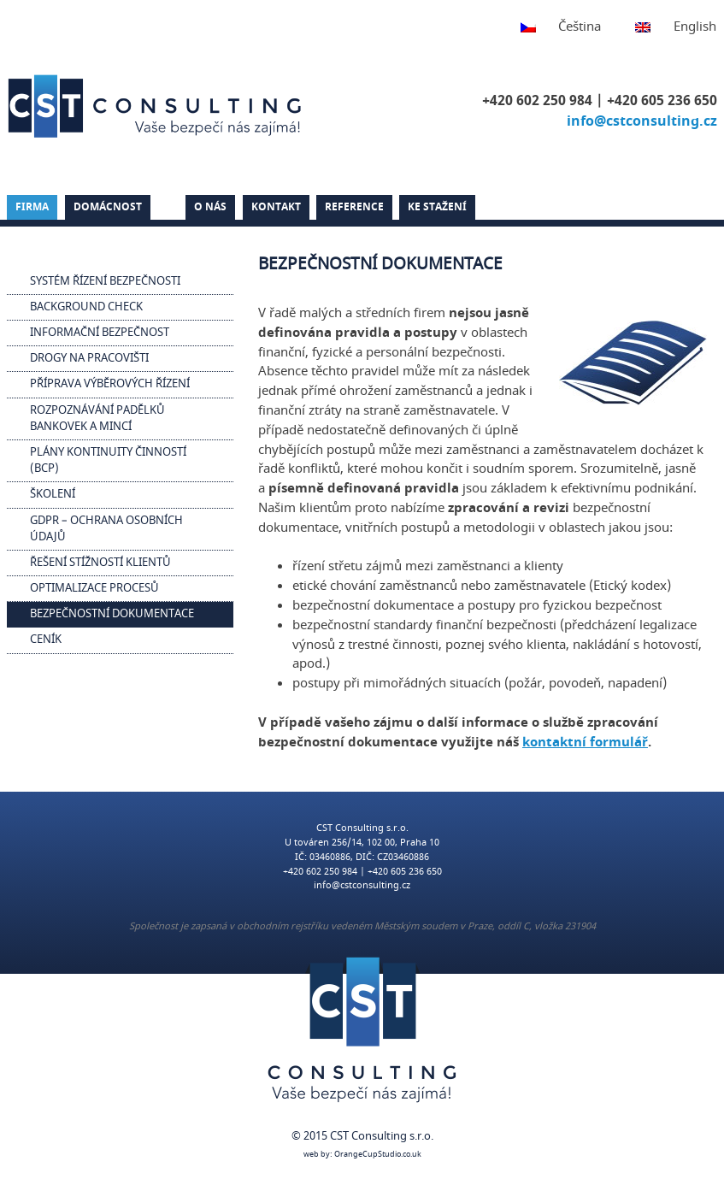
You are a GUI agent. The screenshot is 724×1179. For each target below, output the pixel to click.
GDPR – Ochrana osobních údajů (106, 529)
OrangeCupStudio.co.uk (377, 1154)
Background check (86, 307)
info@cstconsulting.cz (642, 121)
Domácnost (108, 207)
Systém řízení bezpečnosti (105, 281)
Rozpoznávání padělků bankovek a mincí (97, 418)
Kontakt (276, 207)
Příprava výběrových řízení (110, 384)
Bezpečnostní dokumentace (112, 614)
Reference (354, 207)
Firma (32, 207)
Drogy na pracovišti (89, 358)
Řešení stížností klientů (100, 562)
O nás (210, 207)
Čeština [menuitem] (579, 26)
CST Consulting (157, 106)
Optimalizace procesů (94, 588)
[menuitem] (552, 28)
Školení (52, 494)
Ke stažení (437, 207)
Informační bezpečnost (99, 332)
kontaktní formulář (585, 742)
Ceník (46, 639)
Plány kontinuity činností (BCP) (108, 460)
